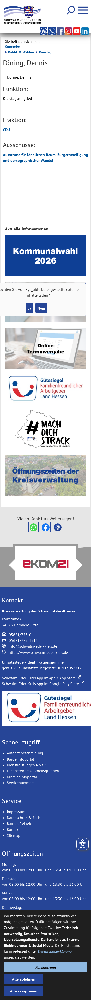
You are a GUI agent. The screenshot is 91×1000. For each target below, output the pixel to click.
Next (82, 565)
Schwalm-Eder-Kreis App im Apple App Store (41, 677)
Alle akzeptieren (23, 991)
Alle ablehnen (23, 979)
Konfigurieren (45, 967)
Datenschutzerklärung (55, 951)
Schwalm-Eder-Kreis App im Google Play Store (43, 683)
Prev (9, 565)
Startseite (12, 46)
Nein (41, 308)
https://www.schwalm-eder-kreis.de (38, 652)
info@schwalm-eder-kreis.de (33, 646)
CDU (6, 129)
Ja (29, 308)
